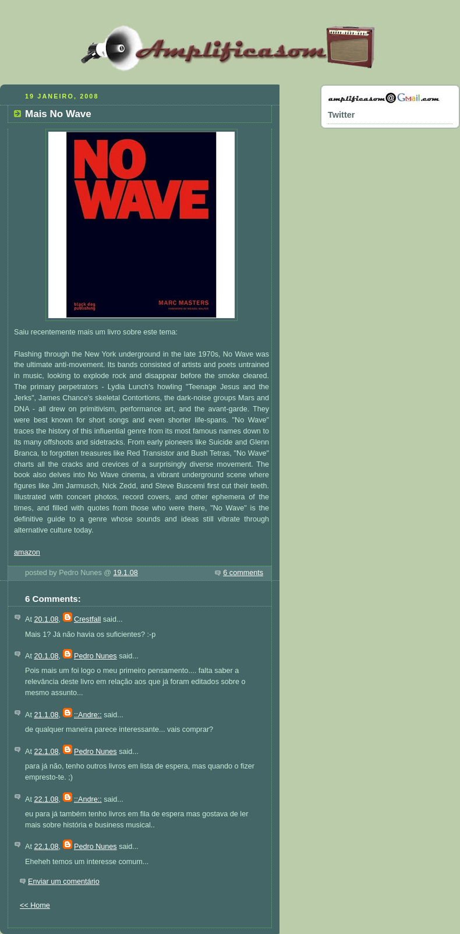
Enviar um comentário (64, 881)
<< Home (35, 905)
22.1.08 (46, 752)
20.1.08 (46, 619)
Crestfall (87, 619)
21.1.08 (46, 715)
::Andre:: (88, 715)
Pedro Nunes (95, 656)
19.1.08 (126, 573)
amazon (27, 552)
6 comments (243, 573)
